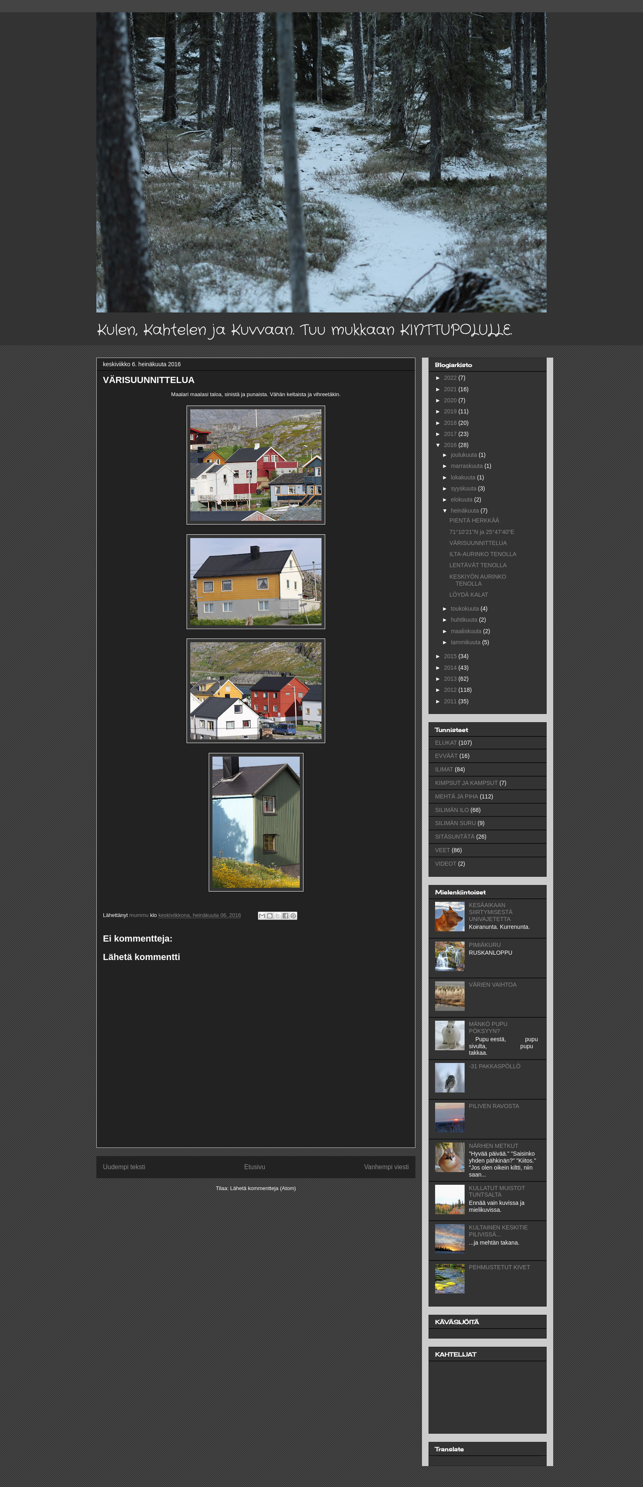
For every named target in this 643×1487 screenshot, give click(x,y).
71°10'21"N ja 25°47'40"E (481, 532)
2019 (451, 411)
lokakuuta (464, 477)
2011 (451, 701)
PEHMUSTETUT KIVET (499, 1267)
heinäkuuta (465, 510)
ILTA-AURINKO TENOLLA (482, 554)
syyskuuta (464, 488)
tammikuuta (466, 642)
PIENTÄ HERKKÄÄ (474, 520)
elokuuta (462, 499)
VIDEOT (445, 863)
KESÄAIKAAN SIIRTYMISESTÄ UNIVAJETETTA (491, 912)
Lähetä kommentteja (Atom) (263, 1188)
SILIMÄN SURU (455, 823)
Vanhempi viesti (386, 1166)
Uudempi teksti (124, 1166)
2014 (451, 667)
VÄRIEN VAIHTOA (493, 984)
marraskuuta (467, 466)
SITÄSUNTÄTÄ (454, 836)
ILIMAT (444, 769)
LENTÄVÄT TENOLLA (478, 565)
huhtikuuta (465, 619)
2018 (451, 423)
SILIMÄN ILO (452, 810)
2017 (451, 434)
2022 (451, 377)
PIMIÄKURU (485, 945)
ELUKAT (446, 742)
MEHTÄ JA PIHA (456, 796)
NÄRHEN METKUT (494, 1146)
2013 (451, 678)
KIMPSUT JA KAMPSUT (466, 783)
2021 (451, 389)
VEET (442, 850)
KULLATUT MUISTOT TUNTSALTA (497, 1191)
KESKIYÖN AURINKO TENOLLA (477, 580)
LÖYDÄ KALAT (468, 594)
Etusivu (254, 1166)
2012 (451, 689)
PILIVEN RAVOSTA (494, 1106)
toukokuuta (465, 608)
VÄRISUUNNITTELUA (478, 543)
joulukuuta (465, 455)
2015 (451, 656)
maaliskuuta (467, 631)
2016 (451, 445)
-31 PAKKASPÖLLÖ (495, 1066)
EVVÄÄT (446, 756)
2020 (451, 400)
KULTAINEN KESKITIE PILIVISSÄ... (498, 1231)
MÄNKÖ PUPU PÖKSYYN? (488, 1027)
